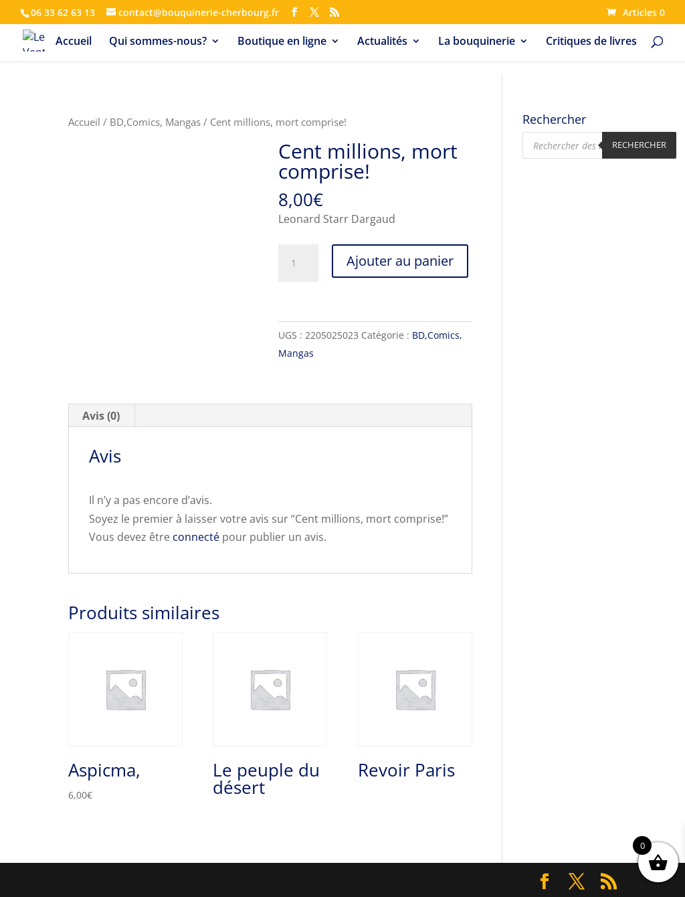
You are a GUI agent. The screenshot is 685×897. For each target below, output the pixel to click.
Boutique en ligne (281, 42)
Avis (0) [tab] (101, 415)
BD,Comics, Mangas (155, 122)
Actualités (382, 42)
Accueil (74, 42)
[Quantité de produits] (298, 263)
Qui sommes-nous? (158, 42)
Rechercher (639, 145)
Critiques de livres (591, 42)
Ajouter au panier (400, 261)
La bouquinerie (476, 42)
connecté (196, 536)
